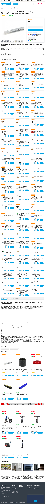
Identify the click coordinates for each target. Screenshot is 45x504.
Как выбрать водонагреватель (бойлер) (16, 474)
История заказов (36, 488)
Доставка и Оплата (15, 488)
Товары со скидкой (30, 488)
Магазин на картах (32, 37)
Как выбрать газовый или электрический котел (38, 474)
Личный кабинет (36, 487)
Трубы (12, 7)
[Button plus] (8, 69)
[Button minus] (5, 69)
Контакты (13, 487)
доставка (34, 34)
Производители (29, 487)
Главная (2, 7)
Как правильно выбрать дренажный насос (5, 474)
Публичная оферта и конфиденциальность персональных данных (15, 492)
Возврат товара (4, 1)
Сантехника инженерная (7, 7)
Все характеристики (4, 55)
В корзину (35, 29)
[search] (32, 4)
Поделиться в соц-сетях (32, 39)
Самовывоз (31, 35)
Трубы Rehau (16, 7)
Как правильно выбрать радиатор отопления (27, 474)
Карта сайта (21, 488)
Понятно (35, 500)
